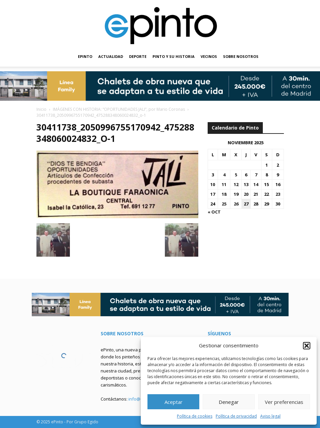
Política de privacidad (236, 416)
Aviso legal (270, 416)
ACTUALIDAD (110, 56)
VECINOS (209, 56)
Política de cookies (194, 416)
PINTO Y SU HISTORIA (173, 56)
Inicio (41, 109)
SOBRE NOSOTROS (240, 56)
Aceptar (174, 402)
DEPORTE (137, 56)
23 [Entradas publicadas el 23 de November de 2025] (278, 194)
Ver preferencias (284, 402)
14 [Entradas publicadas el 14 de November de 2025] (255, 184)
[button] (306, 345)
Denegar (229, 402)
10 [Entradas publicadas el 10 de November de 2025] (212, 184)
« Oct (214, 212)
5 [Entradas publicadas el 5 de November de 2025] (236, 175)
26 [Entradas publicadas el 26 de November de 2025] (236, 204)
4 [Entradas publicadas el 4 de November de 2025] (224, 175)
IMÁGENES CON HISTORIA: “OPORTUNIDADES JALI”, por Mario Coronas (119, 109)
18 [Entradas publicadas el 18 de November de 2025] (224, 194)
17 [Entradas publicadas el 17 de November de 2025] (212, 194)
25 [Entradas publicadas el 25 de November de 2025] (224, 204)
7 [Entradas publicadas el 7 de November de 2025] (256, 175)
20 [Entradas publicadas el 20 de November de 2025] (246, 194)
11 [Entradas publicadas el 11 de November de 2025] (224, 184)
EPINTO (85, 56)
